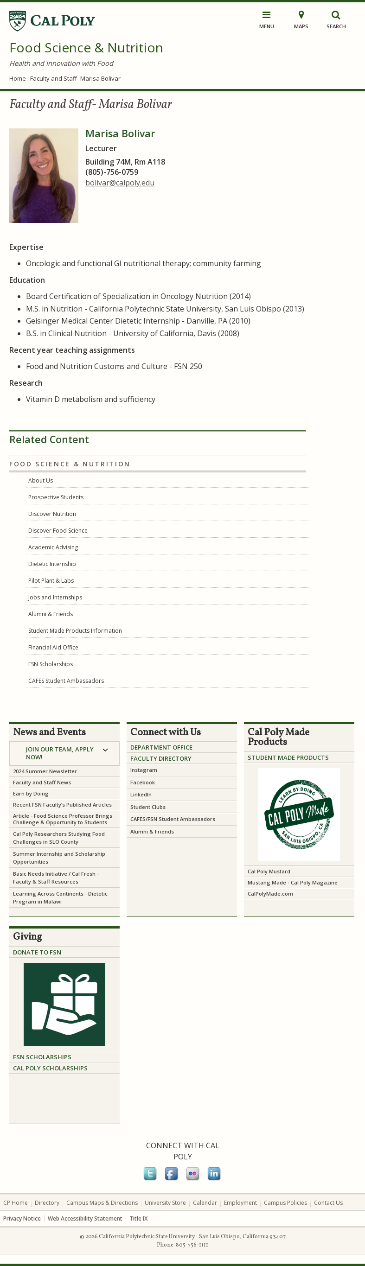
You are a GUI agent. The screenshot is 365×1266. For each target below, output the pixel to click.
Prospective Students (55, 497)
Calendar (205, 1203)
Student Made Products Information (75, 631)
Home (17, 78)
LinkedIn (141, 794)
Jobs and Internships (55, 597)
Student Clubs (148, 806)
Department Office (161, 747)
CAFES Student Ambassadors (66, 681)
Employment (240, 1203)
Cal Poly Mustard (269, 871)
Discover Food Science (58, 530)
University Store (165, 1203)
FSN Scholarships (50, 664)
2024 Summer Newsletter (45, 771)
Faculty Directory (161, 758)
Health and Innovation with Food (61, 63)
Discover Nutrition (52, 514)
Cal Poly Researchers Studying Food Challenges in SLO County (59, 837)
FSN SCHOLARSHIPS (42, 1057)
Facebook (143, 782)
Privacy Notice (22, 1218)
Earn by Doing (31, 793)
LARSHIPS (73, 1068)
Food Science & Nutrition (86, 47)
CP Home (15, 1203)
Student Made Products (288, 757)
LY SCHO (46, 1068)
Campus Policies (285, 1203)
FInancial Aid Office (53, 647)
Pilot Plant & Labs (51, 581)
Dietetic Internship (52, 564)
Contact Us (328, 1203)
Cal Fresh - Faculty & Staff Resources (56, 877)
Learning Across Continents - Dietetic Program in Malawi (60, 897)
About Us (40, 480)
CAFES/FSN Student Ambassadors (172, 818)
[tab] (64, 753)
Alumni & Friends (50, 614)
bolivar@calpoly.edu (119, 183)
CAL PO (23, 1068)
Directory (47, 1203)
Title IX (138, 1218)
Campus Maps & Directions (102, 1203)
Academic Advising (53, 547)
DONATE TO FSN (37, 952)
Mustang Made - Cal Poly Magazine (293, 882)
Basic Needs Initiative (40, 873)
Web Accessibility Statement (85, 1218)
